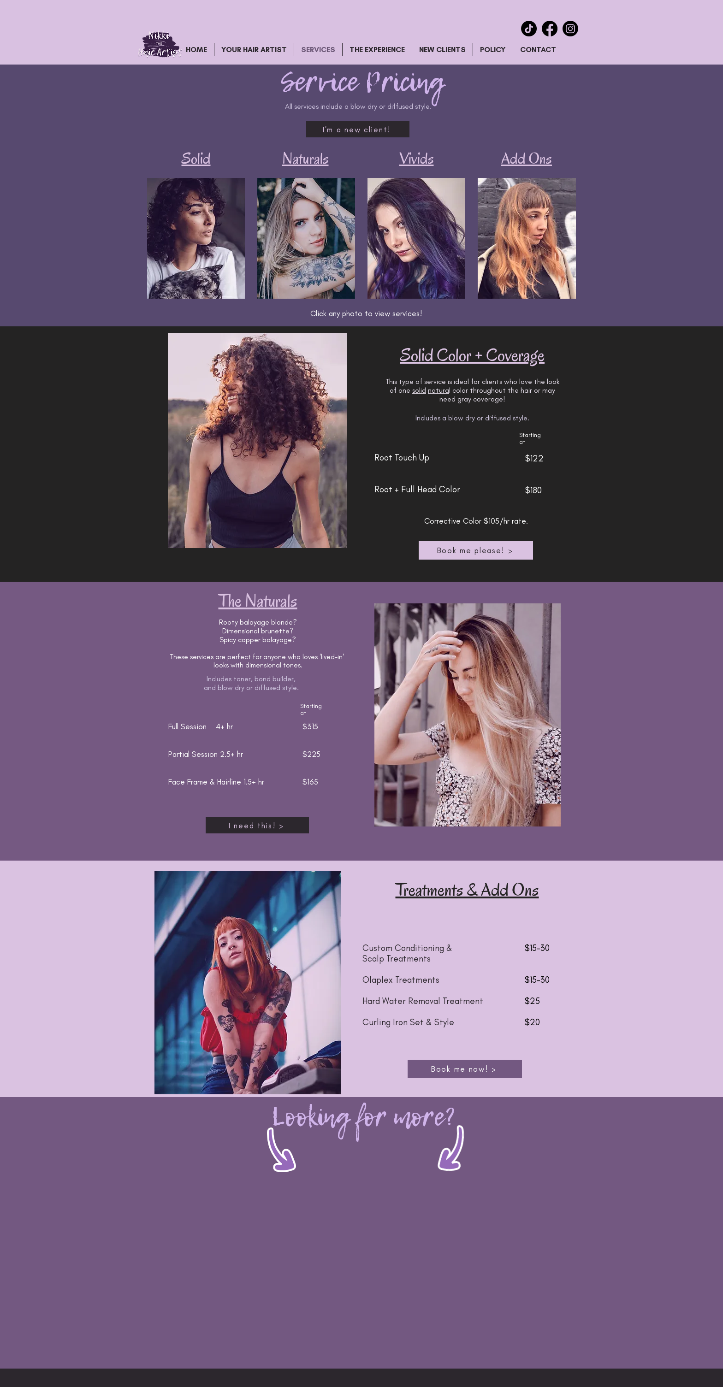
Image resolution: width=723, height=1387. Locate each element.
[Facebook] (549, 28)
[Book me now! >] (465, 1069)
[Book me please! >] (476, 550)
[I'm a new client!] (357, 129)
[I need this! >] (257, 825)
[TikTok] (529, 28)
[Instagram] (570, 28)
